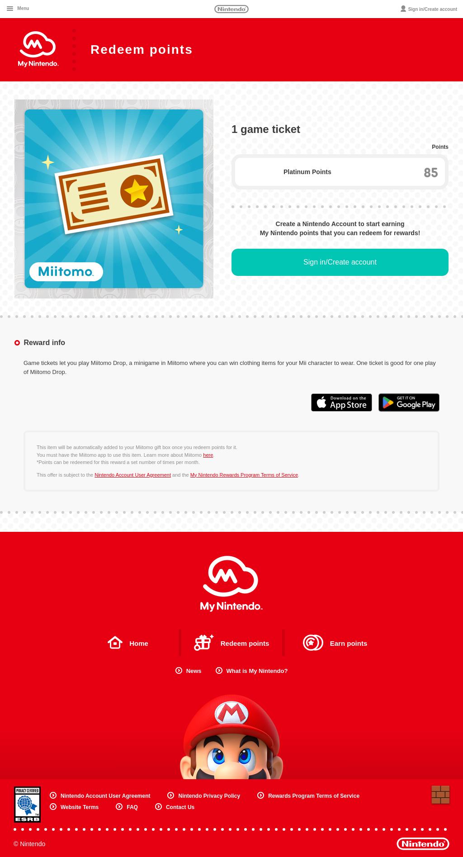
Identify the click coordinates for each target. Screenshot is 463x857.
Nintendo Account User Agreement (132, 475)
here (208, 455)
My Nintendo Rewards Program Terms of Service (244, 475)
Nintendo (231, 9)
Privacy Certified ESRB (27, 804)
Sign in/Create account (340, 262)
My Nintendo (231, 584)
